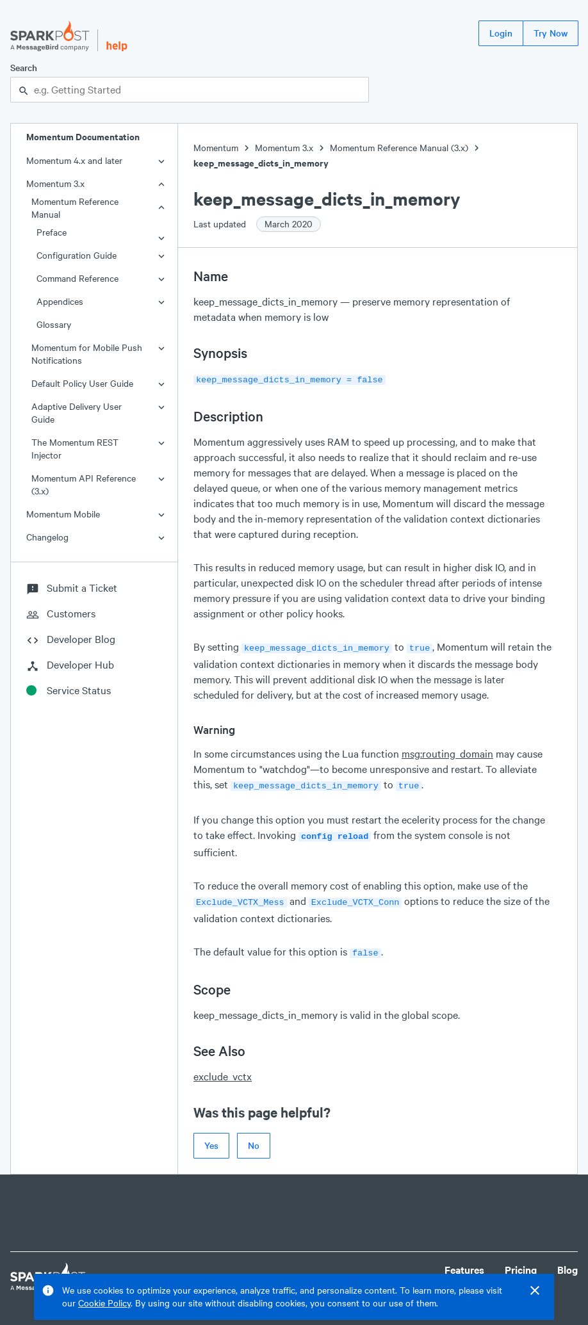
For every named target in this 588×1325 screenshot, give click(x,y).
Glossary (54, 324)
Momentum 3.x (55, 183)
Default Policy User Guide (82, 383)
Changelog (47, 537)
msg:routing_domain (447, 751)
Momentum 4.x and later (74, 160)
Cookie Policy (104, 1303)
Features (464, 1262)
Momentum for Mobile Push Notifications (86, 353)
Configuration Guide (77, 255)
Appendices (60, 301)
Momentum (215, 148)
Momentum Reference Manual (74, 207)
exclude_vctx (222, 1068)
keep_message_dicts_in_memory (261, 163)
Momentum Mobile (63, 514)
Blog (567, 1262)
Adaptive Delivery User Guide (76, 412)
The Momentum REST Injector (74, 448)
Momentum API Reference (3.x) (83, 484)
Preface (52, 232)
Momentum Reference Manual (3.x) (399, 148)
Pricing (521, 1262)
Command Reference (77, 278)
